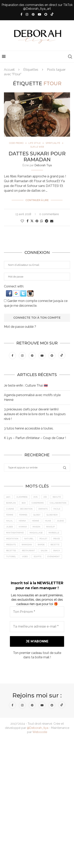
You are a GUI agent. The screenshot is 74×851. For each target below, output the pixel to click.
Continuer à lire (37, 200)
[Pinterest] (33, 14)
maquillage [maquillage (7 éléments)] (36, 533)
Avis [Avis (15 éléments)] (35, 497)
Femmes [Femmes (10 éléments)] (23, 515)
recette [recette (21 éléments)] (55, 544)
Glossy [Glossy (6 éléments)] (36, 515)
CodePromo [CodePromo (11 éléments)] (38, 503)
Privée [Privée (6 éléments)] (56, 539)
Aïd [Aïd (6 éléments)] (45, 497)
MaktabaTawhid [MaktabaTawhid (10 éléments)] (15, 533)
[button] (9, 292)
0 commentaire (49, 214)
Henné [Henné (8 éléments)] (35, 521)
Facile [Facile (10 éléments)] (56, 509)
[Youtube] (39, 14)
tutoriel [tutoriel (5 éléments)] (11, 556)
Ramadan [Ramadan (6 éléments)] (27, 544)
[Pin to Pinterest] (37, 221)
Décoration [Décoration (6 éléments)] (26, 509)
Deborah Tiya (43, 165)
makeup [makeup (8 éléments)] (50, 527)
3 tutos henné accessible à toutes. (28, 428)
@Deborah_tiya (37, 728)
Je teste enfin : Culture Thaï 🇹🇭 (26, 385)
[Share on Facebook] (27, 221)
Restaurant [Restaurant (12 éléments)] (28, 550)
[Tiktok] (52, 14)
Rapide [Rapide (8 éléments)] (41, 544)
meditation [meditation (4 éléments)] (12, 539)
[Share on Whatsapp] (41, 221)
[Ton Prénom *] (37, 611)
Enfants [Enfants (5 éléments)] (43, 509)
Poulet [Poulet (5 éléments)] (43, 539)
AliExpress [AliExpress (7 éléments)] (21, 497)
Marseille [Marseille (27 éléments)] (54, 533)
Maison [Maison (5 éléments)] (36, 527)
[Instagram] (27, 14)
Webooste (39, 732)
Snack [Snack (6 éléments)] (56, 550)
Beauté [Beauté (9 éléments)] (57, 497)
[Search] (70, 56)
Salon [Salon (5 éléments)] (44, 550)
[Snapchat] (45, 14)
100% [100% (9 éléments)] (8, 497)
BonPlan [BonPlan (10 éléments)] (11, 503)
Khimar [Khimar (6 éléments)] (23, 527)
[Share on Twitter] (32, 221)
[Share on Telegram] (46, 221)
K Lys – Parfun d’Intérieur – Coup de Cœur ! (35, 438)
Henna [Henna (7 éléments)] (22, 521)
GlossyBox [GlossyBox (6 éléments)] (52, 515)
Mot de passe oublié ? (20, 327)
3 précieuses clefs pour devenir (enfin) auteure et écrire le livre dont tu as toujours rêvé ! (35, 414)
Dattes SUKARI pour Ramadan (37, 156)
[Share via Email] (51, 221)
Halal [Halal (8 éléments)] (9, 521)
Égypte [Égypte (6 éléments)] (37, 556)
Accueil (9, 70)
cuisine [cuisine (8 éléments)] (10, 509)
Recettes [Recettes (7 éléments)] (11, 550)
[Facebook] (21, 14)
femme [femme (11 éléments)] (9, 515)
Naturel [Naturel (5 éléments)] (29, 539)
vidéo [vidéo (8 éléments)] (25, 556)
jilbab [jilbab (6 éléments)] (60, 521)
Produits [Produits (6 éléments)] (11, 544)
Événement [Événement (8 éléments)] (53, 556)
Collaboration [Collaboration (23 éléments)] (58, 503)
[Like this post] (22, 221)
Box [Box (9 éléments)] (24, 503)
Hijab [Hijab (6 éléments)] (48, 521)
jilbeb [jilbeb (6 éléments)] (9, 527)
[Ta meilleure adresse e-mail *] (37, 626)
